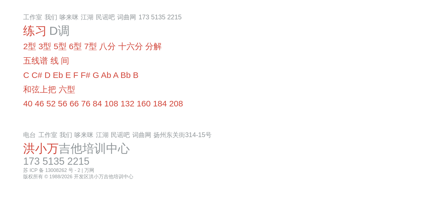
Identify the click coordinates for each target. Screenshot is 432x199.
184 (160, 103)
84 (97, 103)
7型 (90, 46)
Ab (106, 75)
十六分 (130, 46)
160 (143, 103)
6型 (75, 46)
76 (85, 103)
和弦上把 (39, 89)
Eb (58, 75)
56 (62, 103)
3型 (44, 46)
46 (39, 103)
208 (176, 103)
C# (36, 75)
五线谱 (35, 60)
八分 (107, 46)
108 (111, 103)
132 (127, 103)
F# (85, 75)
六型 (67, 89)
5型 (60, 46)
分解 (153, 46)
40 (28, 103)
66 (74, 103)
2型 (29, 46)
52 (51, 103)
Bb (125, 75)
